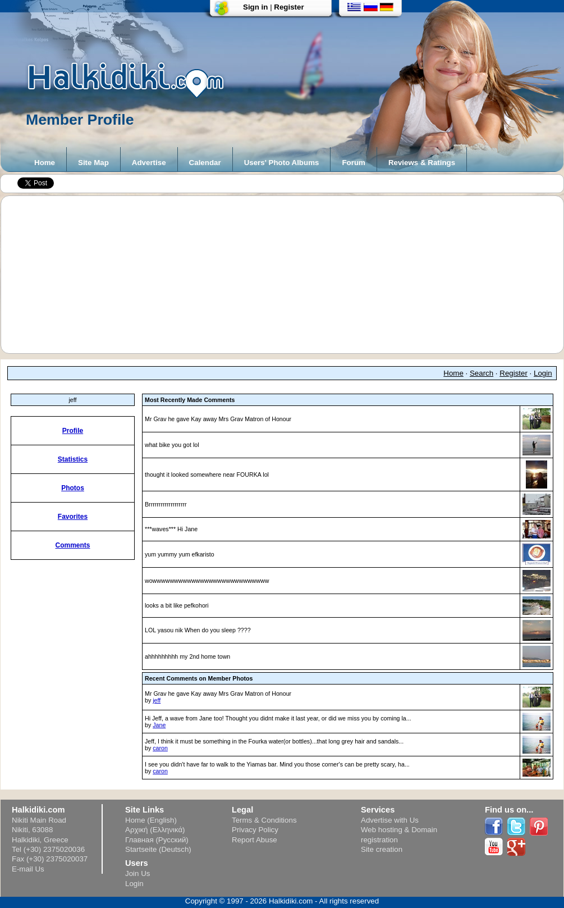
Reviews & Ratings (421, 162)
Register (289, 7)
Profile (72, 431)
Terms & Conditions (264, 820)
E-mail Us (28, 869)
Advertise (149, 162)
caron (160, 748)
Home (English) (151, 820)
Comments (72, 545)
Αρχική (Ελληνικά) (155, 829)
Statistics (73, 459)
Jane (159, 725)
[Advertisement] (288, 274)
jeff (157, 700)
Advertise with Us (390, 820)
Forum (353, 162)
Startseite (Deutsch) (158, 849)
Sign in (255, 7)
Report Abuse (254, 840)
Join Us (137, 873)
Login (543, 373)
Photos (72, 488)
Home (44, 162)
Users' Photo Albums (281, 162)
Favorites (73, 517)
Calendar (205, 162)
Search (481, 373)
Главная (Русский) (157, 840)
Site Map (93, 162)
